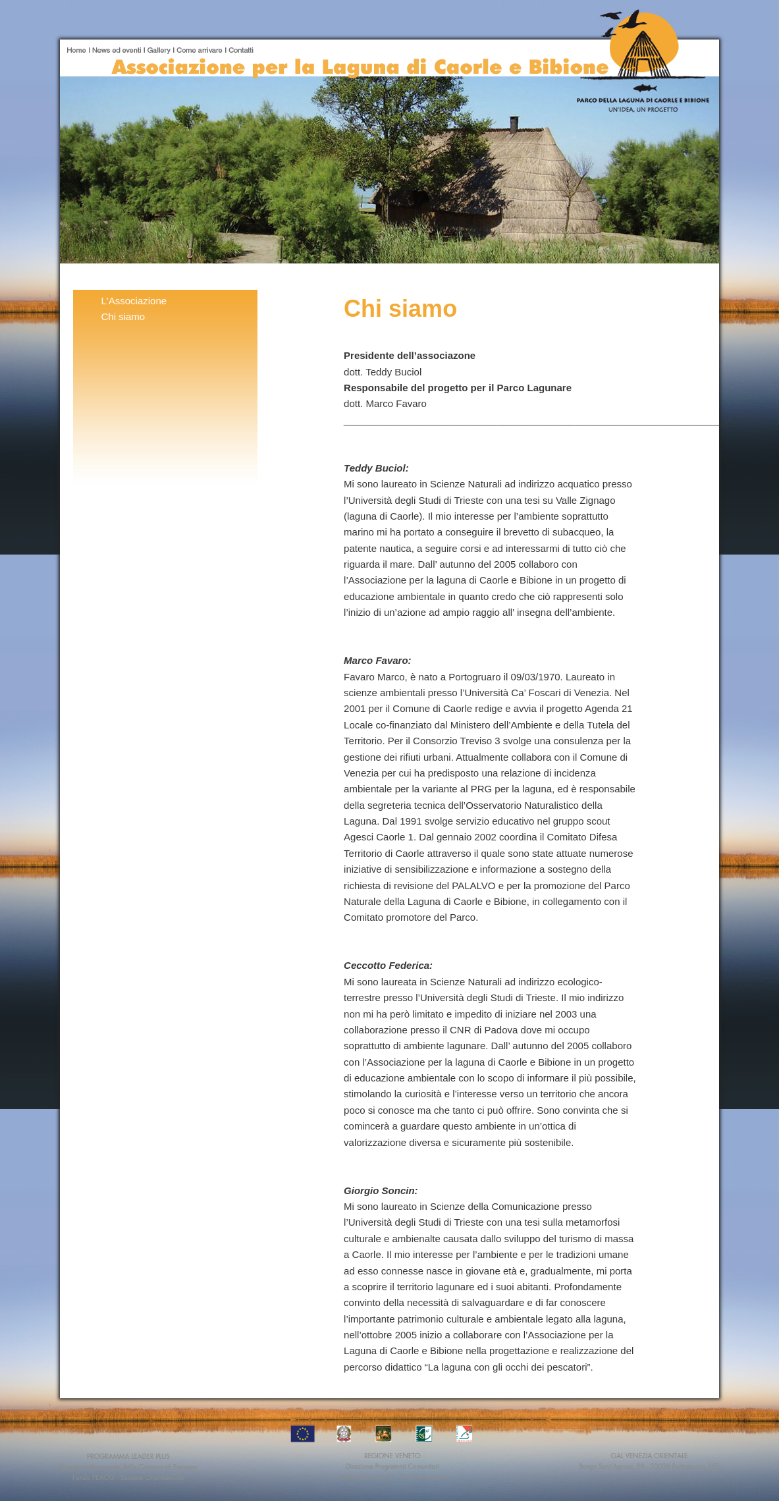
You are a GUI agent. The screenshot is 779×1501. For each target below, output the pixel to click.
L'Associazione (134, 300)
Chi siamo (123, 316)
